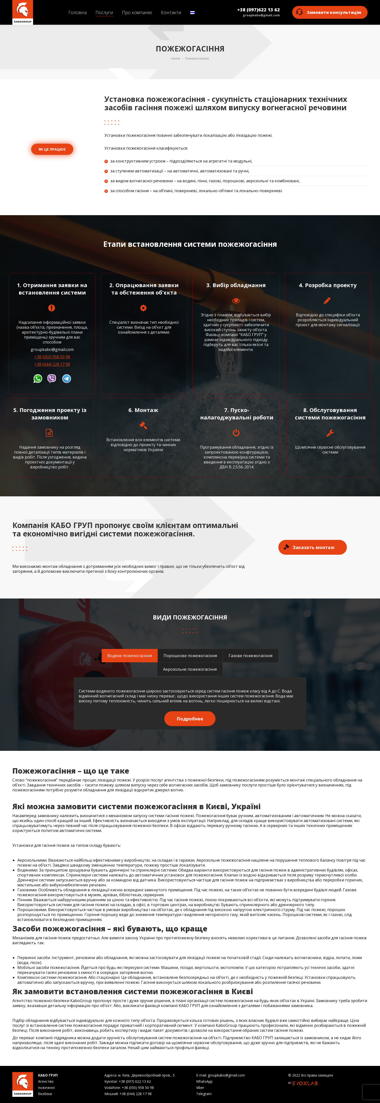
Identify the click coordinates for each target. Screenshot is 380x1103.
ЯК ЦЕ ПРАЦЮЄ (52, 149)
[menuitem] (78, 12)
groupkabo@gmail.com (261, 15)
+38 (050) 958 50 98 (52, 357)
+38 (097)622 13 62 (258, 10)
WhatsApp (204, 1081)
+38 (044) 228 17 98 (52, 364)
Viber (200, 1087)
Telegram (204, 1093)
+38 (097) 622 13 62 (135, 1081)
